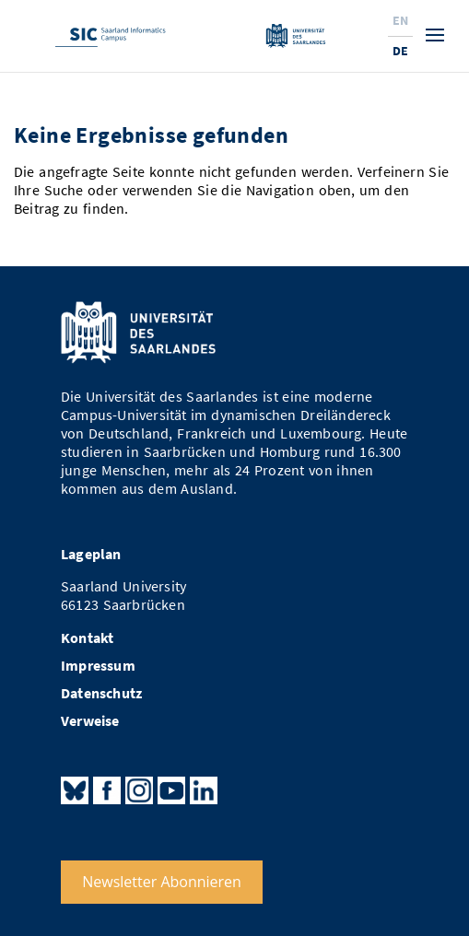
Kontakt (87, 638)
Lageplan (91, 554)
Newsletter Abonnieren (161, 882)
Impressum (98, 665)
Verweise (90, 721)
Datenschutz (101, 693)
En (400, 20)
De (400, 50)
